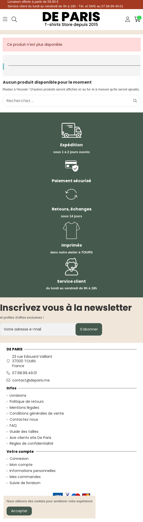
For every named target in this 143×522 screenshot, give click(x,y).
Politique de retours (27, 401)
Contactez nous (24, 419)
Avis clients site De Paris (30, 437)
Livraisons (18, 395)
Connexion (19, 458)
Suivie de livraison (25, 483)
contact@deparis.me (31, 380)
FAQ (13, 425)
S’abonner (89, 329)
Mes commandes (25, 476)
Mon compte (21, 464)
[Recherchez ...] (135, 101)
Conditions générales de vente (37, 413)
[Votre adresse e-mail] (38, 329)
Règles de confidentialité (31, 443)
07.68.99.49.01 (24, 372)
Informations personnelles (33, 470)
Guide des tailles (24, 431)
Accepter (19, 510)
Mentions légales (24, 407)
